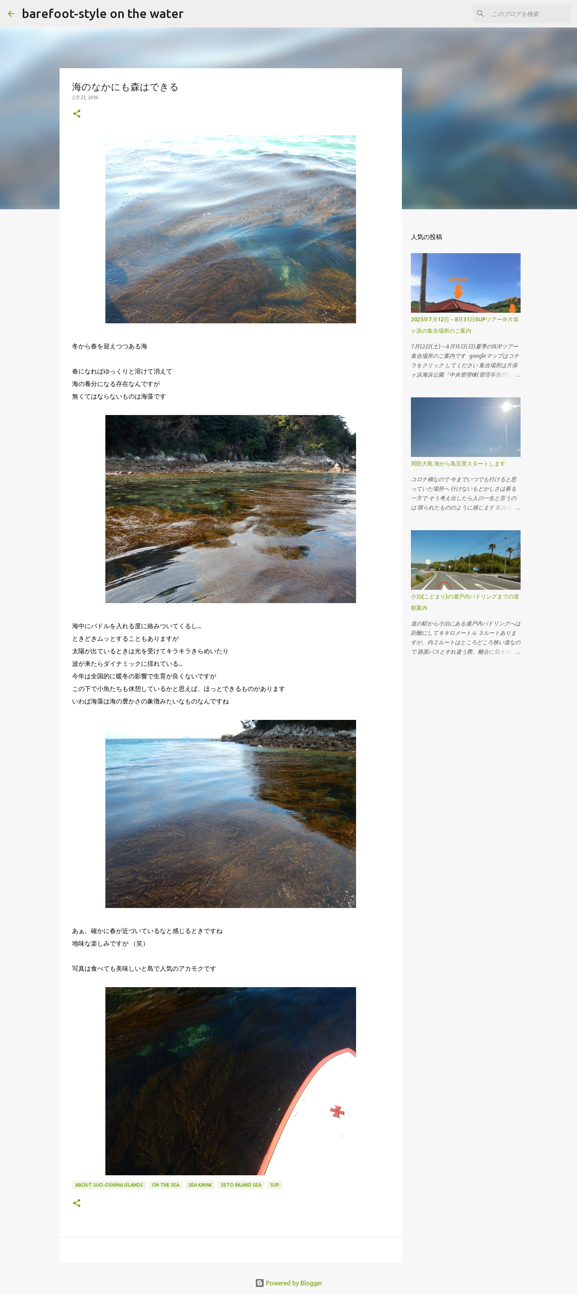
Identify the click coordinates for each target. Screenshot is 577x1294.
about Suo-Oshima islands (109, 1184)
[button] (76, 114)
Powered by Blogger (288, 1283)
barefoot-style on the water (103, 13)
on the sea (165, 1184)
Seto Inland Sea (241, 1184)
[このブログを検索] (529, 13)
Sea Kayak (200, 1184)
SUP (274, 1184)
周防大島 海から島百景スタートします (458, 463)
